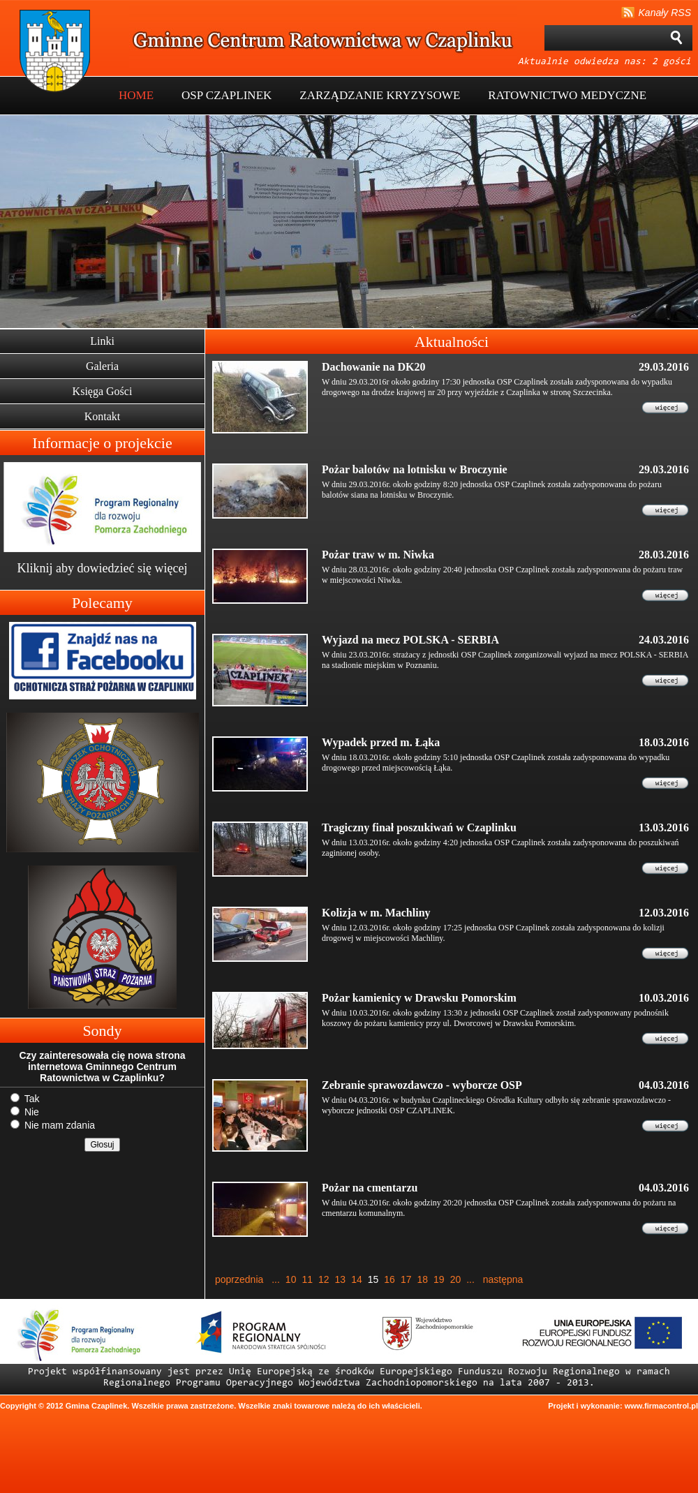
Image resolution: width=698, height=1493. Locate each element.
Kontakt (102, 416)
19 (439, 1279)
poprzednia (239, 1279)
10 (291, 1279)
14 (356, 1279)
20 (455, 1279)
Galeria (102, 366)
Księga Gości (103, 391)
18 (422, 1279)
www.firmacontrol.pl (661, 1406)
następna (503, 1279)
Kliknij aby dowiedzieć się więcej (102, 568)
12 (323, 1279)
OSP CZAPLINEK (226, 95)
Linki (102, 341)
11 (307, 1279)
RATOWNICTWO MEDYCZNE (567, 95)
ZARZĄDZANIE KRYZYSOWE (379, 95)
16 (389, 1279)
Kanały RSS (665, 12)
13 (340, 1279)
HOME (136, 95)
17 (406, 1279)
